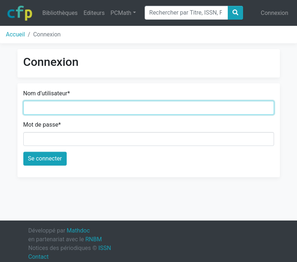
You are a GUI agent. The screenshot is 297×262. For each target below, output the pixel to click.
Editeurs (94, 12)
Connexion (274, 12)
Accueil (15, 34)
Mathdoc (78, 230)
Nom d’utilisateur (46, 93)
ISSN (104, 248)
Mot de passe (42, 124)
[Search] (186, 13)
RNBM (93, 239)
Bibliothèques (60, 12)
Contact (38, 256)
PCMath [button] (120, 12)
